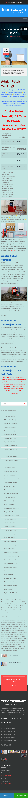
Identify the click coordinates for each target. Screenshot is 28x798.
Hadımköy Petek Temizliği (10, 519)
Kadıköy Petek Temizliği (9, 548)
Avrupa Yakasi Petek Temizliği (5, 780)
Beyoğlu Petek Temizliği (9, 475)
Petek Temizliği (13, 250)
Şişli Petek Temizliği (8, 574)
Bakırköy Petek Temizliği (10, 453)
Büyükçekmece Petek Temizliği (11, 478)
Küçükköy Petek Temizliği (10, 545)
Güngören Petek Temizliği (10, 512)
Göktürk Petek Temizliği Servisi (11, 515)
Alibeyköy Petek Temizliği (10, 419)
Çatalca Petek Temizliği (9, 486)
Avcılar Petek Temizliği (9, 431)
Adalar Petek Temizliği (15, 73)
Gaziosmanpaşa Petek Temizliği (11, 508)
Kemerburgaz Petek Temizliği (11, 552)
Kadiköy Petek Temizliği (9, 731)
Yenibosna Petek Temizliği (10, 585)
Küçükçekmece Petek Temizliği (11, 556)
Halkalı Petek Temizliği (9, 523)
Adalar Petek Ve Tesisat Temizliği (12, 70)
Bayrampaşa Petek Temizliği (11, 460)
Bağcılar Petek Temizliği (9, 442)
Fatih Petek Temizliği (9, 500)
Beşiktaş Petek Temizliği (10, 464)
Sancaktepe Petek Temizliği (10, 563)
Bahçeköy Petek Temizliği (10, 438)
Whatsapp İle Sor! (20, 795)
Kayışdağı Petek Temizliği (10, 559)
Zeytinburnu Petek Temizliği (10, 593)
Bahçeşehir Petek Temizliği (10, 449)
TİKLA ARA (14, 685)
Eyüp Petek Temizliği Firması (11, 493)
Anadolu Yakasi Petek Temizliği (5, 772)
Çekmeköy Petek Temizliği (10, 482)
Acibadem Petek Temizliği (10, 728)
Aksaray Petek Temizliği (10, 427)
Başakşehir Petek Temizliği (10, 456)
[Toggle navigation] (25, 19)
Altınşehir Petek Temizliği (10, 434)
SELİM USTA (5, 795)
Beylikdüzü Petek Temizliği (10, 471)
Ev (7, 36)
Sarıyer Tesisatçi (8, 570)
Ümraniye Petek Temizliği (10, 578)
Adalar (8, 73)
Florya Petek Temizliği (9, 504)
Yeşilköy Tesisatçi (8, 589)
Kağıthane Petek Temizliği (10, 541)
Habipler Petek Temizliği (10, 526)
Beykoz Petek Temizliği (9, 467)
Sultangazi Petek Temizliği (10, 567)
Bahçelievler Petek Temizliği (10, 445)
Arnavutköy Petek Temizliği (10, 423)
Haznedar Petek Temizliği (10, 530)
